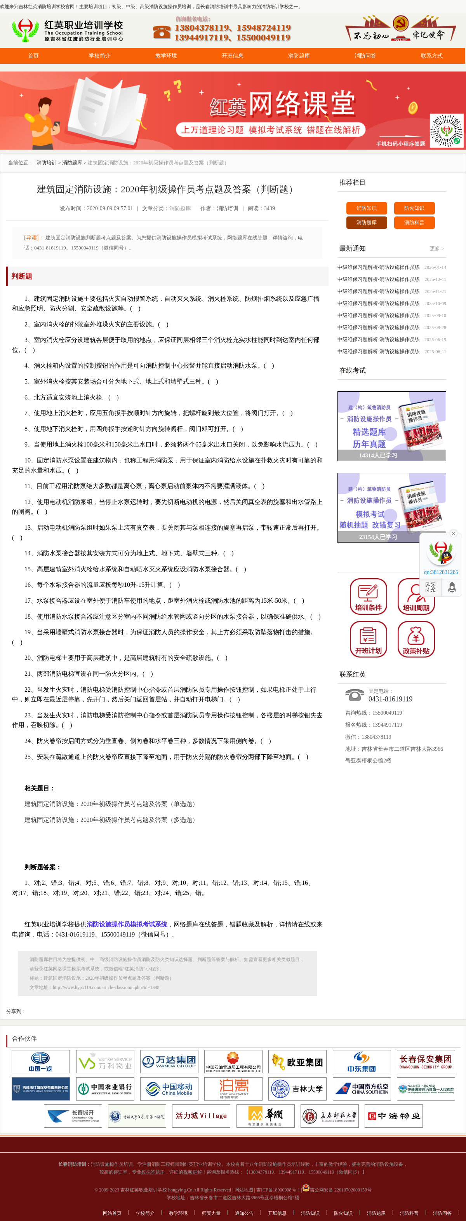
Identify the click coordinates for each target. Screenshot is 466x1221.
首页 (33, 56)
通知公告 (244, 1213)
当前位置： (20, 163)
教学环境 (166, 56)
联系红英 (352, 674)
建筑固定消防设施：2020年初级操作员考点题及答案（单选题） (111, 804)
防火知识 (414, 208)
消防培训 (47, 163)
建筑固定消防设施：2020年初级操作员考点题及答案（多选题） (111, 819)
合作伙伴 (24, 1038)
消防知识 (366, 208)
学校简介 (100, 56)
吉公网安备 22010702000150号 (337, 1190)
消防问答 (365, 56)
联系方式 (432, 56)
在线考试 (352, 370)
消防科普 (414, 222)
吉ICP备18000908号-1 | (278, 1190)
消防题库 (299, 56)
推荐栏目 (352, 182)
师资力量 (211, 1213)
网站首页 (112, 1213)
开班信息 (232, 56)
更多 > (437, 248)
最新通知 (352, 248)
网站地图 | (244, 1190)
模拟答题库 (153, 1172)
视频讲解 (192, 1172)
